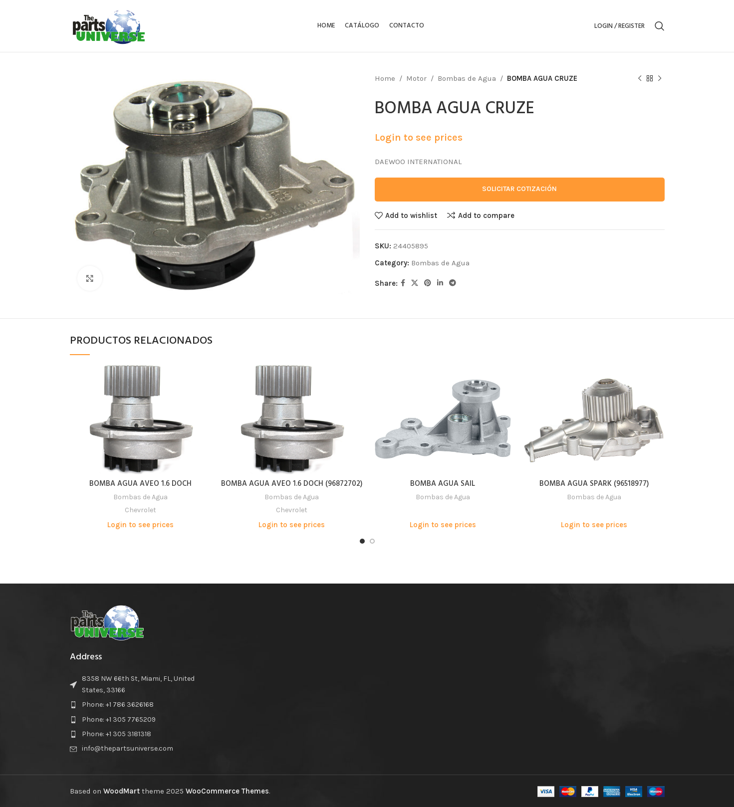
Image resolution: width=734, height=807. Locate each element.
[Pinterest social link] (427, 283)
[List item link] (139, 704)
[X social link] (414, 283)
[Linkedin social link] (440, 283)
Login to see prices (419, 137)
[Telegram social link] (452, 283)
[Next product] (660, 79)
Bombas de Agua (467, 78)
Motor (416, 78)
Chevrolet (140, 510)
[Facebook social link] (403, 283)
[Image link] (107, 621)
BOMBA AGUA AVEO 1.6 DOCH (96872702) (291, 484)
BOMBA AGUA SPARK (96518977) (594, 484)
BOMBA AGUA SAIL (442, 484)
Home (385, 78)
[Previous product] (640, 79)
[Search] (660, 26)
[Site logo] (109, 25)
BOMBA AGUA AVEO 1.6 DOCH (140, 484)
